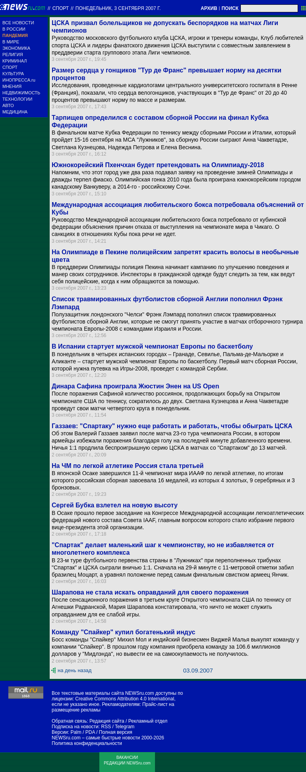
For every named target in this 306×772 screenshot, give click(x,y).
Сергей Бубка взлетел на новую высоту (115, 505)
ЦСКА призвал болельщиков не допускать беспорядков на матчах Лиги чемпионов (165, 26)
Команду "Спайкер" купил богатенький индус (123, 632)
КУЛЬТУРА (13, 73)
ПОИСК (229, 8)
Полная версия (115, 732)
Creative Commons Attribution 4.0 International (124, 699)
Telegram (124, 726)
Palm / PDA (82, 732)
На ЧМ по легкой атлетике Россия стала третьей (127, 465)
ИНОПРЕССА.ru (18, 80)
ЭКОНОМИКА (16, 48)
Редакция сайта (106, 721)
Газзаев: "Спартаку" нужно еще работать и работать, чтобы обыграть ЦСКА (172, 426)
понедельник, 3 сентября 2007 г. (118, 8)
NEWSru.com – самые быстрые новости (96, 738)
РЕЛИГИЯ (12, 54)
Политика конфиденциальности (87, 743)
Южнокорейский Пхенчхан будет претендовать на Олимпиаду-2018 (158, 165)
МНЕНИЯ (11, 86)
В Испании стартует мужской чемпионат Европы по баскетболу (152, 346)
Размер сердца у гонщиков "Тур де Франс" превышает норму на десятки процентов (166, 74)
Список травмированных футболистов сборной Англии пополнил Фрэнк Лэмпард (167, 303)
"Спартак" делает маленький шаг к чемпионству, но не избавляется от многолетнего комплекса (163, 549)
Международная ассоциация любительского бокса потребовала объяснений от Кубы (178, 208)
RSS (106, 726)
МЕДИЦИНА (14, 111)
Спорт (60, 8)
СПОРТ (9, 67)
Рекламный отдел (148, 721)
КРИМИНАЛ (14, 60)
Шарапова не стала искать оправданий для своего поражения (150, 592)
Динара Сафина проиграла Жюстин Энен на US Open (135, 386)
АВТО (8, 105)
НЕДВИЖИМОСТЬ (21, 92)
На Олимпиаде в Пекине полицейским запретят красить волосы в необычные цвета (175, 256)
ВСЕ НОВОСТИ (18, 22)
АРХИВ (209, 8)
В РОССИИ (13, 29)
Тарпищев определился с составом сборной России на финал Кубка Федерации (160, 121)
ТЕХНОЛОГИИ (17, 99)
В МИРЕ (10, 41)
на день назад (74, 670)
